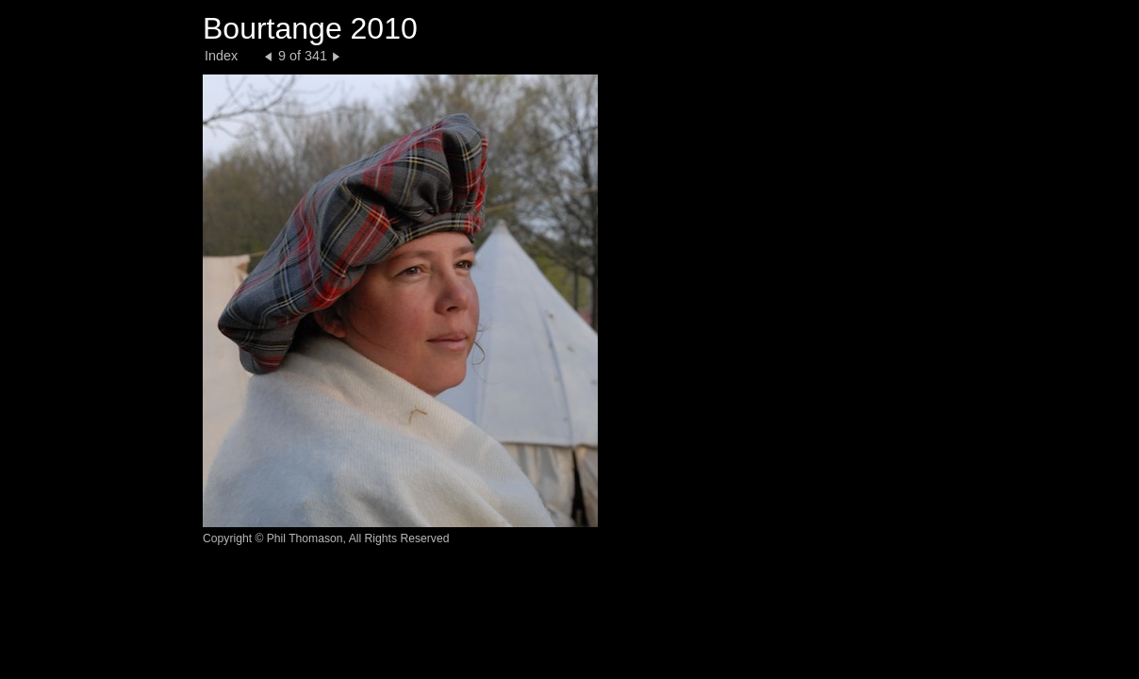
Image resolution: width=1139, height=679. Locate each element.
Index (221, 55)
